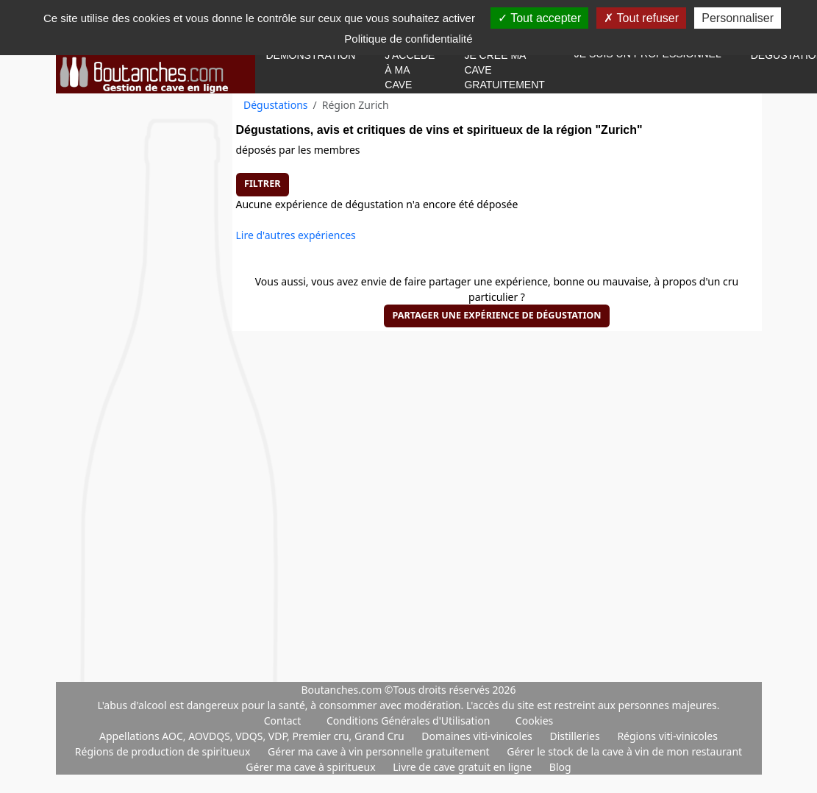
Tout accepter (539, 18)
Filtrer (262, 183)
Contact (283, 721)
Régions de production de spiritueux (164, 751)
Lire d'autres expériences (296, 235)
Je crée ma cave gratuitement (504, 69)
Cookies (534, 721)
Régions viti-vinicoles (667, 736)
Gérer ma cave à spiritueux (312, 767)
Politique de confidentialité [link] (408, 38)
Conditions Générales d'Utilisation (408, 721)
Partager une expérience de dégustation (496, 315)
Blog (560, 767)
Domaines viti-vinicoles (478, 736)
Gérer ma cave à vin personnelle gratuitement (380, 751)
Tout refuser (641, 18)
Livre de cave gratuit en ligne (464, 767)
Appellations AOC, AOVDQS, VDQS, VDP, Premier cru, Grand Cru (253, 736)
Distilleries (575, 736)
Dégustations (275, 105)
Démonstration (311, 55)
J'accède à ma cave (410, 69)
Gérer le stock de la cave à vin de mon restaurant (624, 751)
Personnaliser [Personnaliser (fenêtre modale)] (738, 18)
